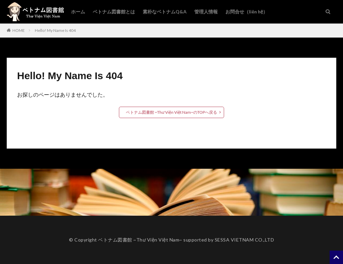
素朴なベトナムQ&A (165, 11)
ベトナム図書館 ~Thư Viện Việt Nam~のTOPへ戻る (171, 112)
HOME (18, 30)
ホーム (78, 11)
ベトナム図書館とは (114, 11)
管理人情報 (206, 11)
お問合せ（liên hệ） (246, 11)
